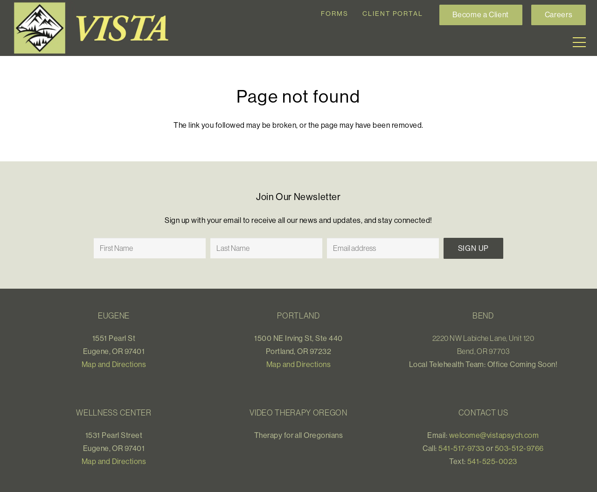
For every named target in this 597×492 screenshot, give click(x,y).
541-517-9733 (461, 448)
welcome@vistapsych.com (494, 435)
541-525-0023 (492, 461)
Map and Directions (114, 364)
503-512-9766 (519, 448)
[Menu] (579, 42)
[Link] (95, 28)
